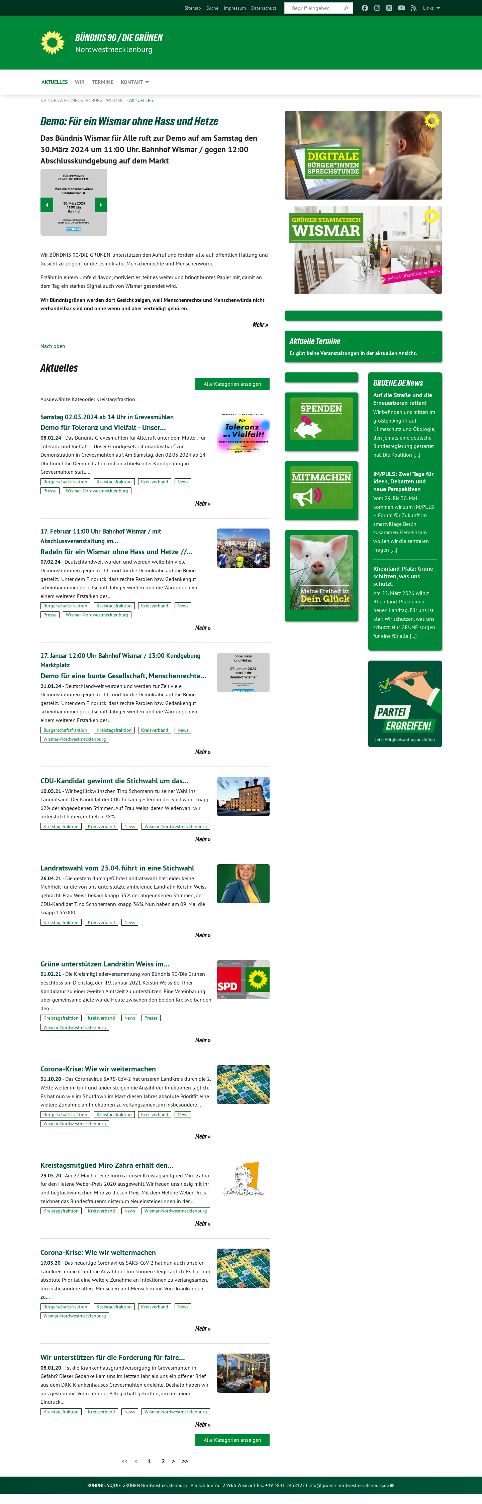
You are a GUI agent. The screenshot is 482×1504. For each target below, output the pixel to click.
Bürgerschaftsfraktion (65, 481)
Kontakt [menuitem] (132, 82)
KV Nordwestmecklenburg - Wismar (82, 100)
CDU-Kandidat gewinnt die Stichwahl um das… (119, 790)
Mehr (258, 324)
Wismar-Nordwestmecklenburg (97, 490)
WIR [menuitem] (80, 82)
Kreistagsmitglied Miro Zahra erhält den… (111, 1175)
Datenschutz (263, 8)
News (183, 481)
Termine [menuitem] (102, 82)
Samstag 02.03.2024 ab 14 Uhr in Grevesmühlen (109, 417)
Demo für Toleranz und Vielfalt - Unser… (108, 427)
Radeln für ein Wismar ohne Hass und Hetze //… (122, 551)
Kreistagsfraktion (114, 481)
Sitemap (193, 8)
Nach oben (52, 346)
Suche (212, 8)
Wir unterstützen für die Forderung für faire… (117, 1367)
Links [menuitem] (428, 8)
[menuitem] (193, 8)
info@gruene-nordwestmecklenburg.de (348, 1495)
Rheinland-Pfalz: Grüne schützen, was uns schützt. (403, 576)
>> (185, 1471)
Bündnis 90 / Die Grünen (124, 37)
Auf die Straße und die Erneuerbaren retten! (402, 399)
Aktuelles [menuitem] (54, 82)
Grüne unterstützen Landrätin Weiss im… (109, 973)
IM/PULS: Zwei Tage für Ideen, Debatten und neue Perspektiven (403, 481)
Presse (50, 490)
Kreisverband (154, 481)
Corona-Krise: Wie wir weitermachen (101, 1078)
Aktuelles (141, 100)
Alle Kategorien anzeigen (232, 383)
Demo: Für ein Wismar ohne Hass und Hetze (143, 120)
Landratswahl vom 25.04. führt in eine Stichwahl (123, 878)
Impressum (235, 8)
